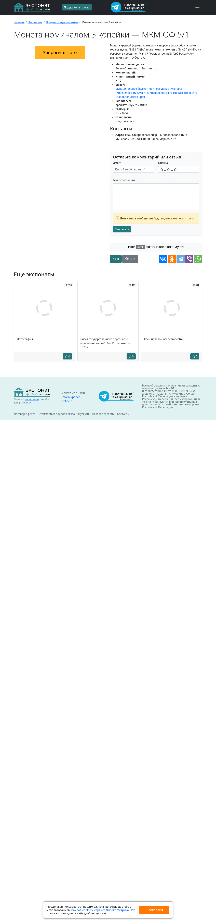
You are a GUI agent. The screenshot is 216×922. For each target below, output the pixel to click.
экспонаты (32, 399)
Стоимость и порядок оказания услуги (64, 414)
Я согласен (154, 910)
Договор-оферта (24, 414)
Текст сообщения (124, 180)
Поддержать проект (77, 7)
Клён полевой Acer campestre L (164, 339)
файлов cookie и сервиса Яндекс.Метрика (100, 910)
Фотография (25, 339)
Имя (117, 163)
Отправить (122, 229)
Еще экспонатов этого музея (156, 246)
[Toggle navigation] (197, 7)
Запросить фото (60, 52)
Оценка (163, 163)
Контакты (123, 414)
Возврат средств (103, 414)
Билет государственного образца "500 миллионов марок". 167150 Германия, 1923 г (105, 343)
